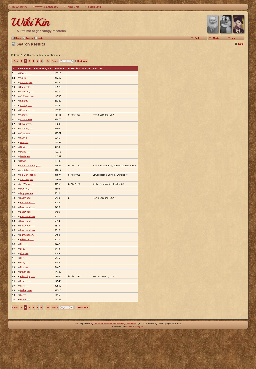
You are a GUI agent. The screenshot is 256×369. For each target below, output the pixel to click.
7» (48, 61)
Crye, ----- (25, 133)
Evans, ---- (25, 281)
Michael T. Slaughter (134, 326)
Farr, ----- (24, 285)
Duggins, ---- (26, 193)
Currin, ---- (25, 137)
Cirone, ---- (25, 73)
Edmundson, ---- (28, 234)
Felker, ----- (25, 290)
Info (233, 38)
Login (40, 38)
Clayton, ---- (26, 82)
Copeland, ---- (27, 110)
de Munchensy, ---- (30, 174)
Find (196, 38)
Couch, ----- (26, 119)
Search (29, 38)
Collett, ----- (26, 100)
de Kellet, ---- (27, 170)
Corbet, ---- (26, 114)
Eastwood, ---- (27, 197)
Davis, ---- (25, 147)
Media (216, 38)
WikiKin (30, 22)
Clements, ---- (27, 87)
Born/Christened (79, 68)
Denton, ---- (26, 188)
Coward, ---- (26, 128)
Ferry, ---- (25, 294)
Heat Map (82, 61)
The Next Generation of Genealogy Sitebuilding (115, 323)
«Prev (15, 61)
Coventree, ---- (27, 123)
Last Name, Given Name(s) (35, 68)
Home (18, 38)
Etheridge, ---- (27, 271)
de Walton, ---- (27, 184)
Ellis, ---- (24, 244)
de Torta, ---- (26, 179)
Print (240, 43)
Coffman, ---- (26, 96)
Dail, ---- (24, 142)
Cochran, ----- (27, 91)
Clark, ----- (25, 77)
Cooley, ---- (25, 105)
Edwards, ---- (26, 239)
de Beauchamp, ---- (30, 165)
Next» (55, 61)
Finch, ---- (25, 299)
